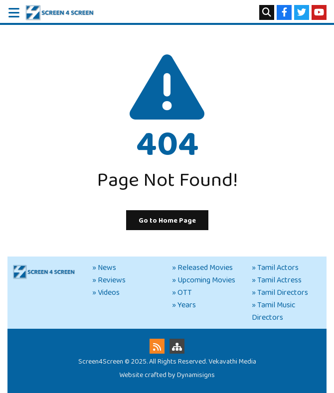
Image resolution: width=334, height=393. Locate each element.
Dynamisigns (196, 375)
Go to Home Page (167, 220)
